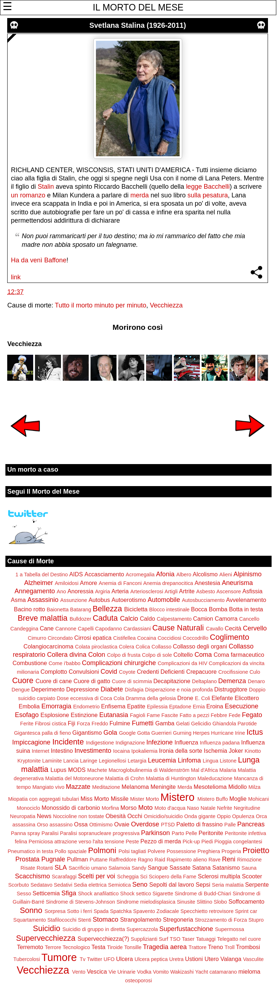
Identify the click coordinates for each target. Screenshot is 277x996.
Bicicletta (136, 609)
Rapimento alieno (187, 859)
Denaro (256, 681)
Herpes (201, 733)
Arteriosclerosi (146, 591)
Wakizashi (182, 972)
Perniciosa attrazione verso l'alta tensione (76, 841)
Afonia (165, 574)
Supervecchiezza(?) (103, 938)
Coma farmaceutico (239, 654)
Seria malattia (228, 885)
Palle (230, 824)
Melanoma (135, 786)
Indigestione (100, 743)
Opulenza (243, 816)
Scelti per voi (96, 876)
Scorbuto (18, 885)
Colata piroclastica (96, 647)
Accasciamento (104, 574)
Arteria (120, 591)
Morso (128, 807)
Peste (132, 841)
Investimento (93, 750)
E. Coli (202, 698)
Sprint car (246, 911)
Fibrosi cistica (50, 723)
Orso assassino (54, 824)
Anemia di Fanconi (120, 583)
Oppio (223, 816)
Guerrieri (161, 733)
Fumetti (142, 723)
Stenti (84, 920)
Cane (47, 628)
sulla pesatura (208, 195)
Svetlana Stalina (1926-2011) (137, 25)
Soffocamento (246, 901)
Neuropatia (22, 816)
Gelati (183, 723)
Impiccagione (31, 742)
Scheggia (127, 876)
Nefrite (224, 808)
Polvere (156, 851)
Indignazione (130, 743)
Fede (235, 715)
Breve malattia (42, 617)
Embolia (29, 706)
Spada (101, 911)
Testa (99, 947)
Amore (88, 583)
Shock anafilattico (98, 893)
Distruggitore (230, 689)
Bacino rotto (29, 609)
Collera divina (67, 654)
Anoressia (80, 591)
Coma (203, 654)
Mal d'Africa (204, 770)
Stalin (46, 186)
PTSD (168, 824)
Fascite (169, 715)
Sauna (249, 868)
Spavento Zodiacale (156, 911)
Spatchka (121, 911)
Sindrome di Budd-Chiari (203, 893)
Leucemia (162, 760)
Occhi (134, 816)
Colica (143, 647)
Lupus (58, 769)
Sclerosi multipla (219, 876)
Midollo (237, 786)
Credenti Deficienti (160, 671)
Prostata (27, 859)
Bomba (218, 609)
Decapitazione (171, 681)
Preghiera (209, 851)
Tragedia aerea (164, 947)
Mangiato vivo (48, 787)
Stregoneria (178, 919)
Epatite (136, 706)
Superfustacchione (186, 928)
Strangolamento (140, 919)
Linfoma (189, 760)
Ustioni (194, 959)
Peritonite (210, 833)
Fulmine (119, 723)
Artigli (170, 591)
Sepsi (203, 884)
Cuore (23, 680)
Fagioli (137, 715)
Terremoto (30, 947)
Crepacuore (201, 671)
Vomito (161, 972)
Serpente (257, 884)
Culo (255, 672)
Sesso (24, 893)
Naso (193, 808)
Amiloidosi (67, 583)
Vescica (97, 971)
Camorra (226, 618)
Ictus (254, 732)
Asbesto (205, 591)
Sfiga (68, 893)
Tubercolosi (26, 959)
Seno (140, 884)
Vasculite (253, 959)
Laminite (52, 761)
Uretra (176, 959)
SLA (60, 867)
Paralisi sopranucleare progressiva (100, 833)
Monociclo (28, 808)
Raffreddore (122, 859)
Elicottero (246, 698)
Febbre (219, 715)
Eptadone (180, 706)
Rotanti (45, 868)
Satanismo (226, 867)
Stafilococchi (61, 920)
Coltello (183, 654)
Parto (178, 833)
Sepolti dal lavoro (171, 884)
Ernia (199, 706)
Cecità (233, 628)
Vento (78, 972)
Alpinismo (247, 574)
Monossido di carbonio (70, 807)
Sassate (180, 867)
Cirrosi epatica (92, 637)
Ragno (145, 859)
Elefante (222, 698)
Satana (201, 867)
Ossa (81, 824)
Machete (97, 770)
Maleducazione (215, 778)
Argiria (102, 591)
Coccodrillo (195, 638)
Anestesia (207, 583)
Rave (214, 859)
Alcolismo (205, 574)
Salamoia (119, 868)
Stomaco (105, 919)
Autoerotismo (128, 600)
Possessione (181, 851)
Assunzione (73, 600)
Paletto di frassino (199, 824)
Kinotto (253, 751)
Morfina (110, 808)
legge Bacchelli (208, 186)
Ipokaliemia (144, 751)
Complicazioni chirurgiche (119, 663)
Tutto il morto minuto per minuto (100, 305)
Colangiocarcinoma (48, 646)
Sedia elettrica (90, 885)
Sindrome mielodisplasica (145, 902)
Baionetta (58, 609)
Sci (143, 876)
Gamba (165, 723)
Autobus (99, 600)
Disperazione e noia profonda (179, 690)
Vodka (144, 972)
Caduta (105, 617)
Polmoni (102, 850)
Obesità (116, 816)
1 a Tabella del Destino (42, 574)
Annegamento (34, 591)
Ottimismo (101, 824)
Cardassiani (137, 629)
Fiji (71, 723)
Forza (83, 723)
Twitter (94, 959)
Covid (109, 671)
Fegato (252, 714)
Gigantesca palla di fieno (42, 733)
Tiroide (115, 947)
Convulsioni (84, 671)
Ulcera (124, 959)
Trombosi (248, 947)
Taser (188, 939)
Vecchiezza (166, 305)
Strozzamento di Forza (221, 920)
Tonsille (132, 947)
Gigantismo (87, 732)
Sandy (139, 868)
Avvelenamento (246, 600)
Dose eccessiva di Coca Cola (90, 698)
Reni (229, 859)
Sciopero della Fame (172, 876)
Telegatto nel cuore (239, 939)
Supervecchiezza (45, 938)
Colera (126, 647)
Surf (163, 939)
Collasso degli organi (200, 646)
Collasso (161, 647)
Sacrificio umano (88, 868)
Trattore (198, 947)
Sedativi (63, 885)
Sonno (31, 910)
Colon (96, 654)
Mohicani (258, 799)
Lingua (210, 761)
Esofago (27, 714)
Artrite (186, 591)
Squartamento (29, 920)
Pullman (77, 859)
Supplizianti (144, 939)
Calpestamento (174, 619)
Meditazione (106, 787)
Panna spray (25, 833)
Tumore (59, 957)
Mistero (177, 797)
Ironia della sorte (180, 750)
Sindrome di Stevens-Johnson (80, 902)
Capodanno (108, 629)
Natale (208, 808)
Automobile (164, 599)
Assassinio (42, 599)
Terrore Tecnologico (67, 947)
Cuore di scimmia (132, 681)
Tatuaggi (205, 939)
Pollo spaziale (71, 851)
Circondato (60, 638)
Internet (40, 751)
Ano (61, 591)
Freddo (100, 723)
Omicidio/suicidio (163, 816)
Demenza (232, 681)
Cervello (255, 628)
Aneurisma (237, 582)
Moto (145, 807)
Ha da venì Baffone (38, 260)
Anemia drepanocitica (168, 583)
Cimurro (37, 638)
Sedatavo (41, 885)
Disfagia (134, 690)
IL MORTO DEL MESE (138, 7)
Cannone (65, 629)
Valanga (230, 959)
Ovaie (121, 824)
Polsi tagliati (132, 851)
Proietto (255, 850)
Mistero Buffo (212, 799)
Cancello (249, 619)
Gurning (182, 733)
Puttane (99, 859)
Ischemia (215, 750)
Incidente (68, 741)
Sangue (158, 867)
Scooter (252, 876)
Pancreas (251, 824)
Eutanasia (113, 714)
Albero (184, 574)
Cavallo (214, 629)
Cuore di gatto (92, 681)
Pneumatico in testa (30, 851)
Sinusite (186, 902)
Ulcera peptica (151, 959)
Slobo (220, 902)
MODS (77, 769)
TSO (175, 939)
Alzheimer (38, 582)
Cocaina (146, 638)
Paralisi (49, 833)
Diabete (112, 689)
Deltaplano (204, 681)
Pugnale (53, 859)
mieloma (249, 971)
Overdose (145, 824)
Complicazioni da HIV (182, 663)
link (16, 277)
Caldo (147, 618)
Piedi (207, 841)
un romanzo (28, 195)
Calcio (129, 618)
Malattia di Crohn (125, 778)
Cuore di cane (54, 681)
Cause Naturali (178, 627)
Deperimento (48, 689)
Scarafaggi (64, 876)
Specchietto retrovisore (206, 911)
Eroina (214, 706)
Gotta (143, 733)
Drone (185, 698)
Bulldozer (80, 619)
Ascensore (228, 591)
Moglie (238, 798)
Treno (215, 947)
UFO (109, 959)
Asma (18, 600)
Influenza (186, 742)
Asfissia (252, 591)
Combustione (30, 663)
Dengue (21, 690)
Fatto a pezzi (194, 715)
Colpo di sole (157, 655)
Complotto (53, 671)
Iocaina (121, 751)
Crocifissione (233, 672)
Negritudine (247, 808)
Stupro (256, 920)
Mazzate (78, 786)
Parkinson (155, 832)
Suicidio (46, 928)
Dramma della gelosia (151, 698)
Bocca (199, 609)
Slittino (204, 902)
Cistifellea (124, 638)
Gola (110, 732)
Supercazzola (142, 929)
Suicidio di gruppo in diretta (93, 929)
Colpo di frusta (124, 655)
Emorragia (56, 706)
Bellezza (107, 608)
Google (127, 733)
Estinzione (84, 715)
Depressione (82, 689)
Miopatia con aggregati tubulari (43, 799)
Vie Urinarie (122, 972)
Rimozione (249, 859)
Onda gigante (199, 816)
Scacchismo (32, 876)
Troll (229, 947)
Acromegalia (140, 574)
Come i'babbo (64, 663)
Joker (236, 750)
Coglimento (229, 637)
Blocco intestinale (169, 609)
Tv (82, 959)
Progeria (231, 851)
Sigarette (163, 893)
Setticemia (46, 893)
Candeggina (24, 629)
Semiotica (119, 885)
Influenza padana (219, 743)
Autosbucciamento (203, 600)
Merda (184, 787)
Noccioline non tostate (78, 816)
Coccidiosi (169, 638)
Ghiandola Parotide (234, 723)
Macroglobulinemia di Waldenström (149, 770)
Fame (153, 715)
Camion (203, 618)
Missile (119, 798)
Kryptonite (29, 761)
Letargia (137, 761)
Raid (159, 859)
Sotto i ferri (79, 911)
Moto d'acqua (169, 808)
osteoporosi (138, 980)
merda (140, 195)
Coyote (127, 672)
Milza (255, 787)
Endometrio (86, 706)
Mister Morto (144, 799)
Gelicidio (201, 723)
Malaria (227, 770)
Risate (28, 868)
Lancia (70, 761)
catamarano (223, 972)
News (44, 816)
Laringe (88, 761)
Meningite (163, 786)
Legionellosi (112, 761)
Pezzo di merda (160, 841)
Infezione (159, 742)
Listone (228, 761)
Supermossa (229, 929)
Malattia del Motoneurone (74, 778)
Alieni (225, 574)
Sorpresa (54, 911)
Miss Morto (94, 798)
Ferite (27, 723)
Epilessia (157, 706)
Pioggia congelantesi (238, 841)
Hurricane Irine (228, 733)
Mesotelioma (210, 786)
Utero (212, 959)
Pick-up (191, 841)
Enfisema (113, 706)
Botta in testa (246, 609)
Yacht (201, 972)
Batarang (80, 609)
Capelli (86, 629)
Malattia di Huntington (171, 778)
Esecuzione (241, 706)
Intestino (62, 750)
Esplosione (54, 715)
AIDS (76, 574)
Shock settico (135, 893)
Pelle (191, 833)
